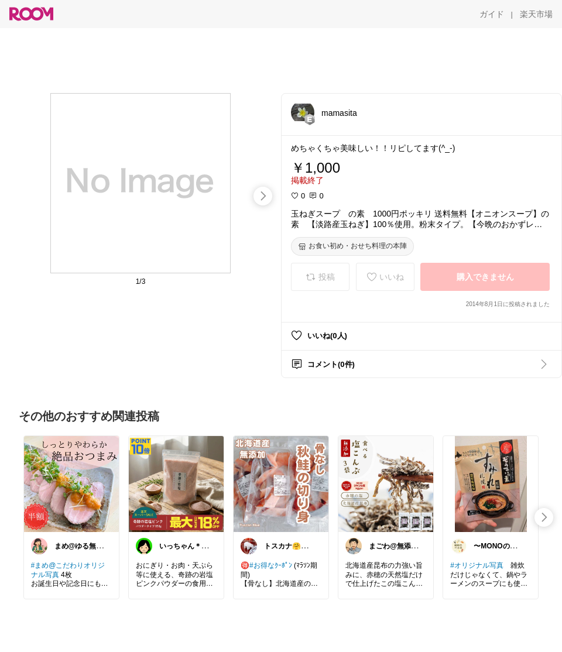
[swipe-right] (262, 196)
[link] (71, 483)
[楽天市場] (536, 14)
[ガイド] (491, 14)
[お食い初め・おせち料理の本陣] (352, 246)
